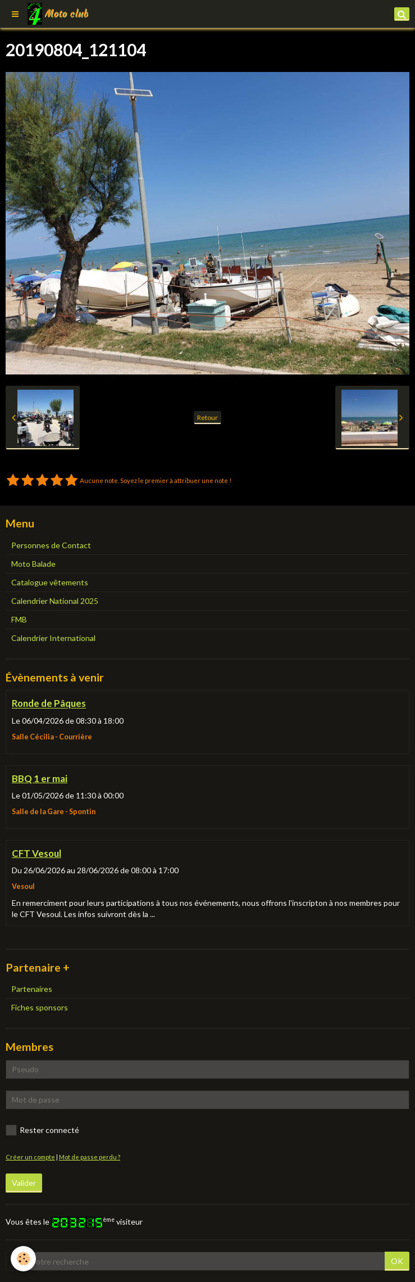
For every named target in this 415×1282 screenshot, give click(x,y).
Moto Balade (33, 563)
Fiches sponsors (39, 1007)
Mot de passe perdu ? (89, 1157)
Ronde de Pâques (49, 704)
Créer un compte (30, 1157)
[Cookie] (24, 1258)
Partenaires (31, 989)
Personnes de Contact (51, 545)
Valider (24, 1183)
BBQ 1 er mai (39, 778)
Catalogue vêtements (49, 582)
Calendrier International (53, 638)
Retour (207, 417)
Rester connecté (42, 1130)
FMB (19, 619)
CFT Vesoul (36, 853)
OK (397, 1261)
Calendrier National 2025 (54, 601)
